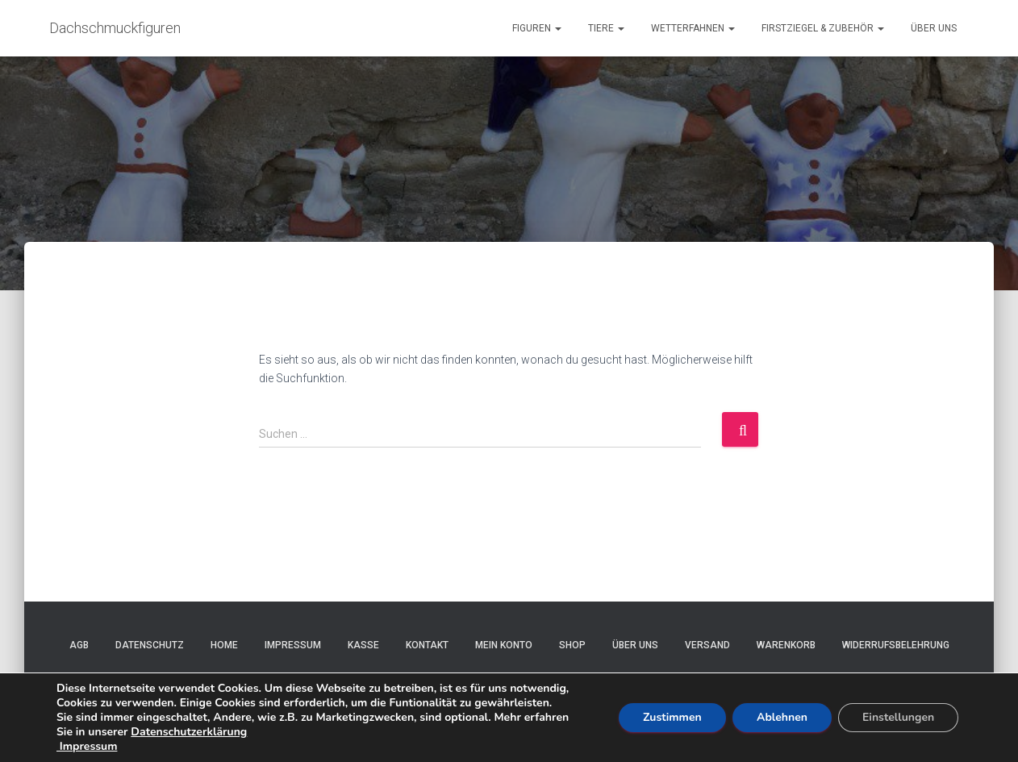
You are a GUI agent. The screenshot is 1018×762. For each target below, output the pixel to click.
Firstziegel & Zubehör (822, 28)
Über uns (934, 28)
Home (224, 645)
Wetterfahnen (693, 28)
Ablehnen (782, 717)
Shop (572, 645)
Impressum (293, 645)
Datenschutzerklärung (189, 731)
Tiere (606, 28)
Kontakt (427, 645)
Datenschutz (149, 645)
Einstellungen (898, 717)
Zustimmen (672, 717)
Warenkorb (786, 645)
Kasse (363, 645)
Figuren (536, 28)
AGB (79, 645)
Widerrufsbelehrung (895, 645)
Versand (707, 645)
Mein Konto (503, 645)
